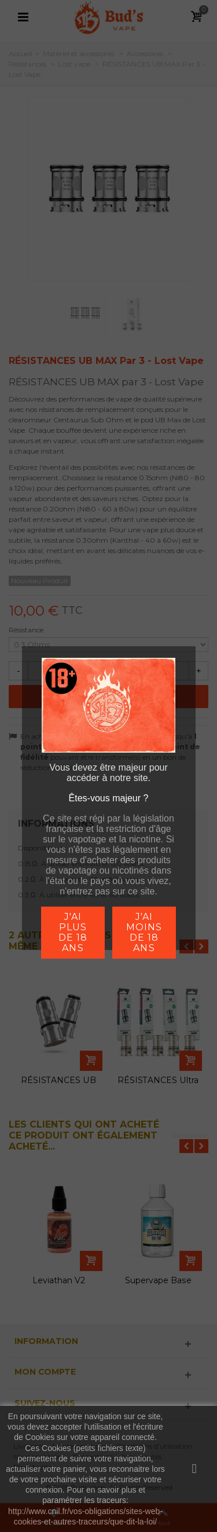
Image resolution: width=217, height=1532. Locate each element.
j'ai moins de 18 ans (144, 932)
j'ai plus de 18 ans (72, 932)
